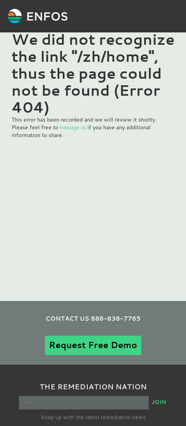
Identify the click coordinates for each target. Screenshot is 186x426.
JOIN (158, 402)
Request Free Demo (93, 345)
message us (73, 127)
